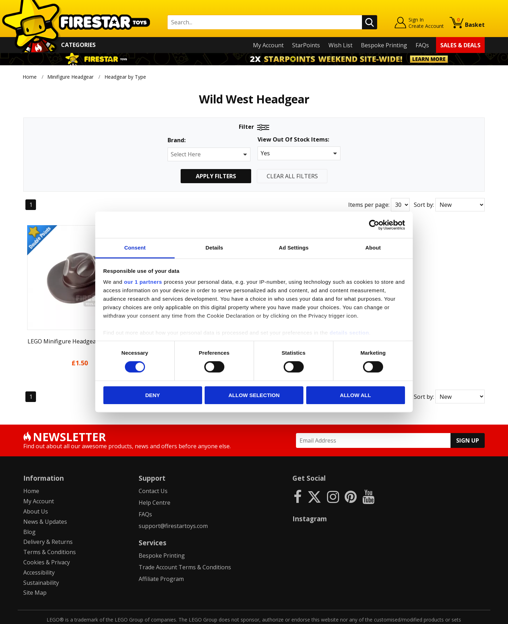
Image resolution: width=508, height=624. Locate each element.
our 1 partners (143, 282)
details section (349, 333)
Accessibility (39, 550)
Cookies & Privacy (46, 540)
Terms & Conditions (49, 530)
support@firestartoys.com (173, 504)
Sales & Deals (460, 45)
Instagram (309, 497)
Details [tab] (214, 248)
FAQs (422, 45)
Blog (29, 510)
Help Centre (154, 481)
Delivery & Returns (48, 520)
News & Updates (45, 500)
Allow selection (254, 395)
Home (30, 76)
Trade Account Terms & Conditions (185, 545)
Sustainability (41, 561)
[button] (209, 154)
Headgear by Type (126, 76)
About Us (35, 489)
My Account (268, 45)
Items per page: (368, 205)
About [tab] (373, 248)
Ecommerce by (458, 616)
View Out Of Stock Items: (293, 140)
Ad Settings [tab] (293, 248)
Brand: (177, 140)
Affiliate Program (161, 557)
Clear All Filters (292, 176)
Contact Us (153, 469)
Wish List (340, 45)
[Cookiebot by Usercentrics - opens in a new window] (374, 225)
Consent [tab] (135, 248)
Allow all (355, 395)
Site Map (35, 571)
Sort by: (424, 205)
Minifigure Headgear (70, 76)
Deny (152, 395)
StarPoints (306, 45)
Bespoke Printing (384, 45)
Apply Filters (216, 176)
